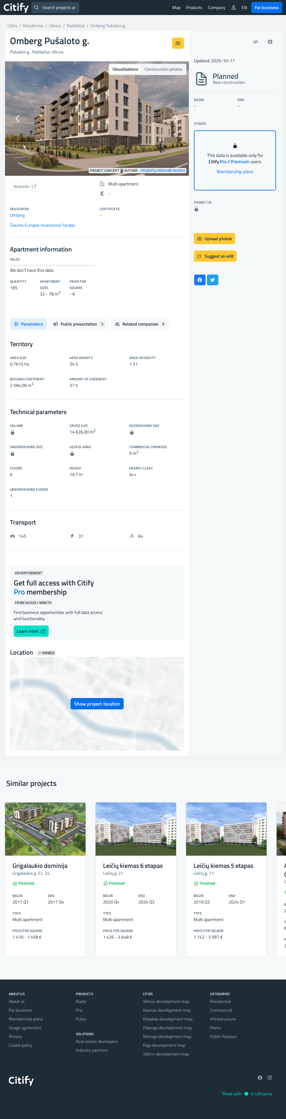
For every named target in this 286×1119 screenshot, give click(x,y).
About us (17, 1001)
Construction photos (164, 69)
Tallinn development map (166, 1054)
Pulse (81, 1018)
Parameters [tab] (28, 324)
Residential (220, 1001)
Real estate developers (97, 1041)
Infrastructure (223, 1018)
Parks (215, 1027)
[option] (97, 118)
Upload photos (214, 238)
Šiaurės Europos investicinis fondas (42, 225)
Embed (46, 653)
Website (25, 186)
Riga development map (164, 1045)
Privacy (15, 1036)
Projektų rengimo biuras (163, 170)
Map (176, 7)
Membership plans (235, 171)
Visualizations (125, 69)
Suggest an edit (215, 256)
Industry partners (92, 1050)
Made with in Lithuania (247, 1093)
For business (267, 7)
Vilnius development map (166, 1001)
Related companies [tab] (140, 324)
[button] (18, 118)
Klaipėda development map (167, 1018)
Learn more (31, 631)
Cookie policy (20, 1045)
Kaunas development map (167, 1010)
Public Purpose (223, 1036)
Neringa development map (167, 1036)
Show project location (97, 703)
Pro (79, 1010)
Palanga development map (167, 1027)
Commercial (221, 1010)
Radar (81, 1001)
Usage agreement (25, 1027)
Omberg (17, 215)
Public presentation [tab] (79, 324)
